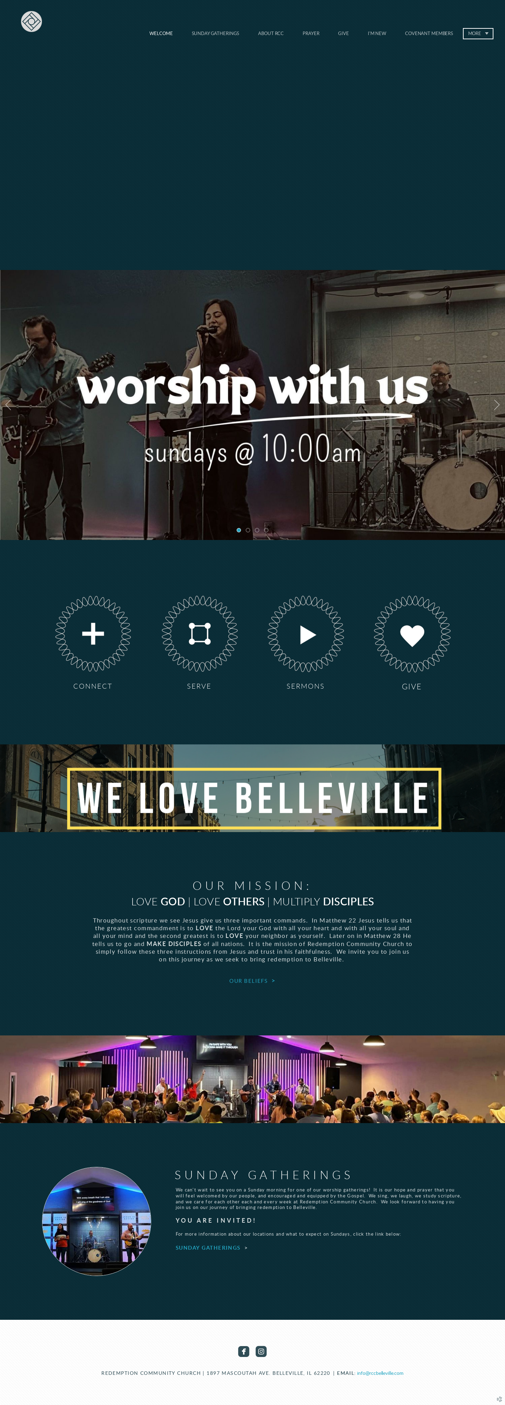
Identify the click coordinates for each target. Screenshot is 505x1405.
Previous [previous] (8, 405)
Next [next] (497, 405)
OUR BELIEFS (248, 981)
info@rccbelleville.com (380, 1373)
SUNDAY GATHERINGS (208, 1248)
